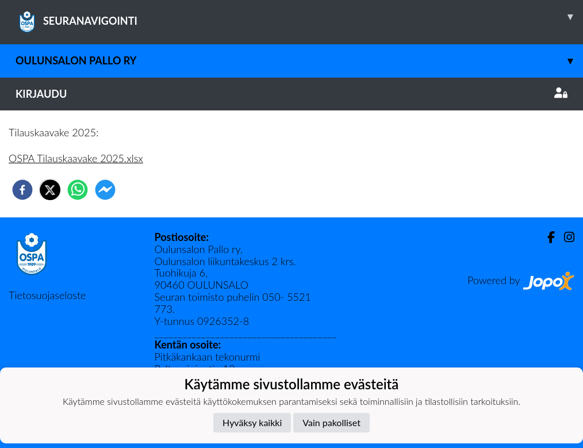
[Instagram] (564, 237)
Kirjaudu (291, 93)
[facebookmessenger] (105, 189)
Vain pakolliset (331, 422)
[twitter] (50, 189)
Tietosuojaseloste (47, 295)
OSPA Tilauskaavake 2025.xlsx (76, 158)
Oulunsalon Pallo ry (299, 60)
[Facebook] (546, 237)
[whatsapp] (77, 189)
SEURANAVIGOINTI (299, 16)
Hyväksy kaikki (252, 422)
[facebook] (22, 189)
